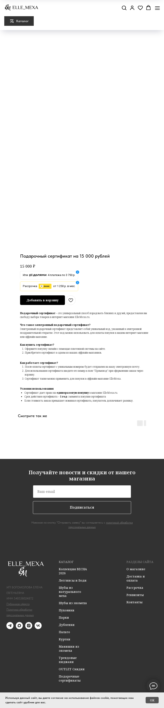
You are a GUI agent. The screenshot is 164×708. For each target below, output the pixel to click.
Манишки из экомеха (69, 648)
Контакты (134, 602)
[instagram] (28, 628)
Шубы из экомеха (73, 603)
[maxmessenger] (19, 628)
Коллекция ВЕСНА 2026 (73, 571)
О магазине (135, 569)
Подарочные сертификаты (70, 678)
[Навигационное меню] (157, 8)
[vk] (38, 628)
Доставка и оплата (135, 578)
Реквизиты (135, 595)
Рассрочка (134, 588)
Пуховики (66, 610)
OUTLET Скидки (72, 669)
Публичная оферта (17, 604)
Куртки (64, 639)
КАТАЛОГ (66, 562)
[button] (124, 7)
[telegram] (9, 628)
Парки (64, 617)
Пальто (64, 632)
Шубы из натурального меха (70, 592)
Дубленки (67, 625)
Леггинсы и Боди (72, 580)
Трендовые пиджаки (68, 660)
